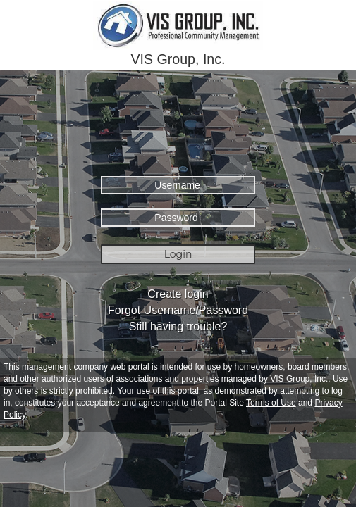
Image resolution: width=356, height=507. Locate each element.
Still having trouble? (178, 326)
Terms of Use (271, 403)
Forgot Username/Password (178, 310)
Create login (177, 294)
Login (178, 254)
